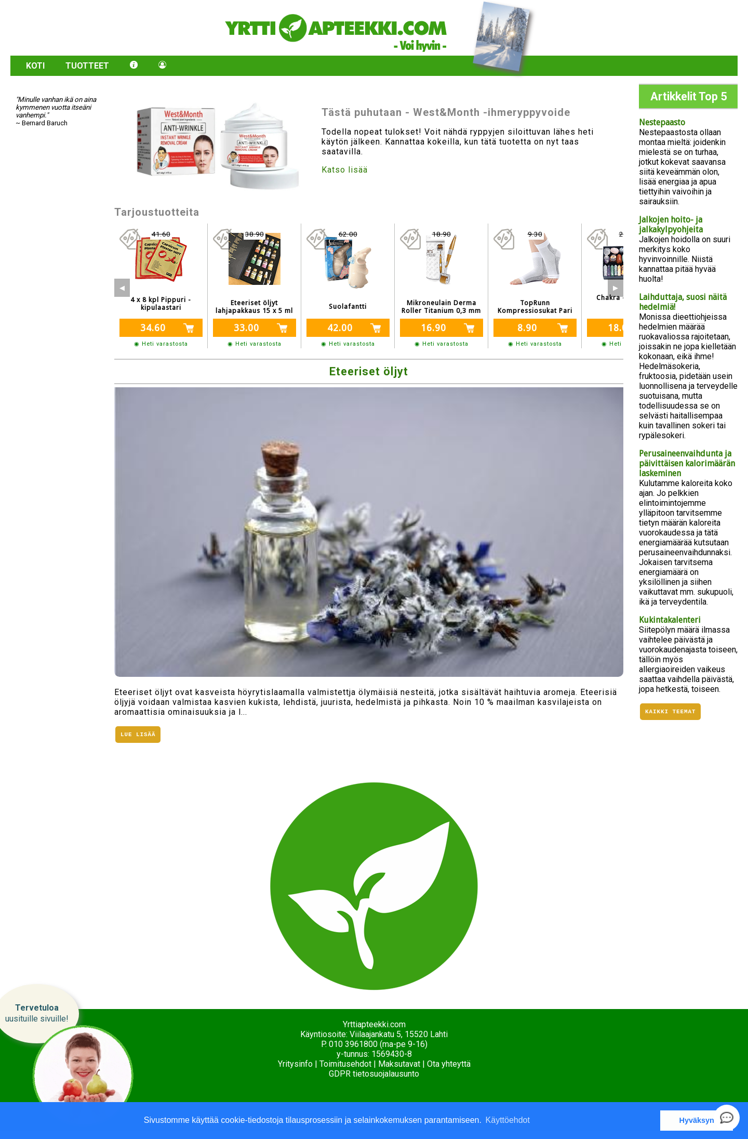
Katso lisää (345, 170)
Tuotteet (87, 66)
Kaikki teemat (670, 712)
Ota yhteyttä (449, 1064)
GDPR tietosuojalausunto (374, 1074)
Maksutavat (399, 1064)
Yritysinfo (295, 1064)
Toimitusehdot (345, 1064)
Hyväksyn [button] (696, 1120)
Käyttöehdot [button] (508, 1120)
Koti (35, 66)
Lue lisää (138, 735)
